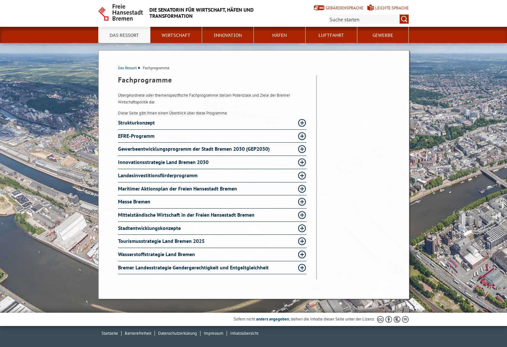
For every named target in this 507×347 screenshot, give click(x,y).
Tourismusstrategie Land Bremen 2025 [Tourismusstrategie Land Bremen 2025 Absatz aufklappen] (162, 241)
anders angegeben (272, 319)
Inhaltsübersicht (244, 333)
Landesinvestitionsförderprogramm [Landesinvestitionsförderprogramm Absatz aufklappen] (158, 175)
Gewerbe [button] (382, 35)
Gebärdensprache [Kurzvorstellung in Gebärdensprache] (344, 8)
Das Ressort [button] (124, 35)
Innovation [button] (228, 35)
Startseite (110, 333)
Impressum (213, 333)
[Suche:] (368, 19)
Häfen (279, 35)
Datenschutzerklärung (177, 333)
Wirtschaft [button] (176, 35)
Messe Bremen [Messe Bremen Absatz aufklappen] (135, 201)
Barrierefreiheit (138, 333)
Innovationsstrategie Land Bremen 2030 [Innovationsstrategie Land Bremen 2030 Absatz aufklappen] (164, 162)
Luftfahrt (331, 35)
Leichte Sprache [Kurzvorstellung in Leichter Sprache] (392, 8)
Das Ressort (129, 67)
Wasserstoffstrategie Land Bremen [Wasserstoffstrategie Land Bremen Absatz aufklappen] (157, 254)
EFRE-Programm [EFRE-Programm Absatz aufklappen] (137, 136)
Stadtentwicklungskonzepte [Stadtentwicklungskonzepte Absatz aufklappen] (150, 228)
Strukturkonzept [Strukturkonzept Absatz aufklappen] (137, 122)
